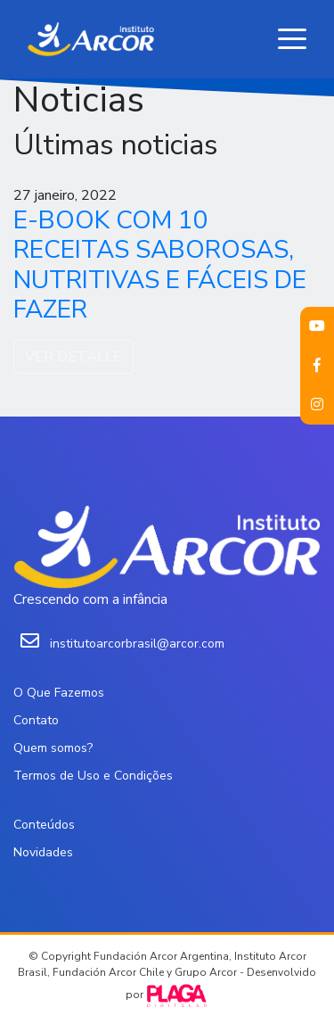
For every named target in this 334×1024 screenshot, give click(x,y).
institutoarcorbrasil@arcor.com (137, 643)
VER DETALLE (73, 357)
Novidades (43, 852)
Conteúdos (44, 824)
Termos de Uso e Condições (93, 775)
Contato (36, 720)
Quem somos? (53, 747)
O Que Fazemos (58, 692)
